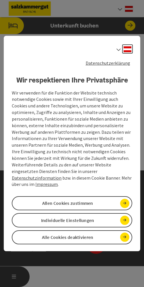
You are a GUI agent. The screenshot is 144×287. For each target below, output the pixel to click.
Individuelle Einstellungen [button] (67, 220)
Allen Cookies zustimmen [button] (67, 203)
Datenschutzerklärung (108, 63)
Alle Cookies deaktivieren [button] (67, 237)
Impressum (46, 184)
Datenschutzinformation (37, 178)
